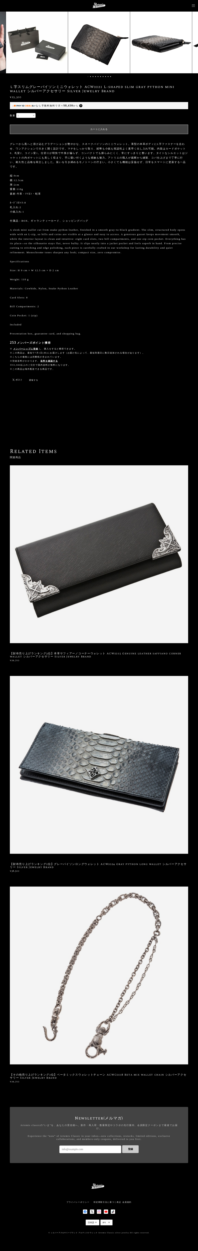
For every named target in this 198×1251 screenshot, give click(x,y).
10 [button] (110, 76)
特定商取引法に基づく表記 (107, 1202)
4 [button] (95, 76)
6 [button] (100, 76)
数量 (12, 115)
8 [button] (105, 76)
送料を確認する (49, 361)
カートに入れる (99, 129)
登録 (130, 1149)
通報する (33, 380)
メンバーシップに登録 (25, 349)
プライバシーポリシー (78, 1202)
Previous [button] (6, 42)
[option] (99, 42)
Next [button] (192, 42)
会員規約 (127, 1202)
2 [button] (90, 76)
